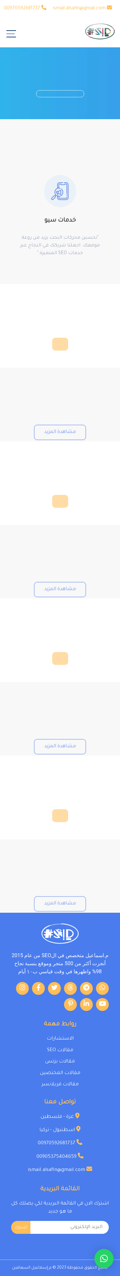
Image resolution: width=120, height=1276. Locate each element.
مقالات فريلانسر (60, 1084)
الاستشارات (60, 1039)
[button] (104, 1258)
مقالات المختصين (60, 1073)
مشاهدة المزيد (60, 440)
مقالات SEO (60, 1050)
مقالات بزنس (60, 1061)
